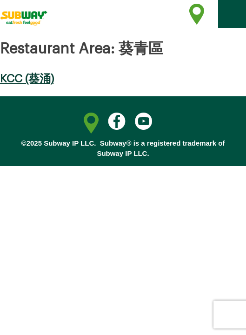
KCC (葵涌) (27, 78)
